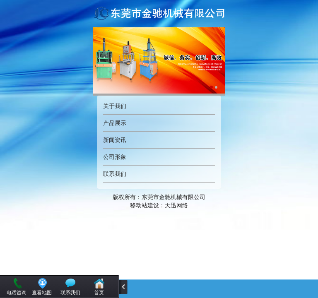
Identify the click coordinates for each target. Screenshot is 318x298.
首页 (99, 293)
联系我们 (114, 174)
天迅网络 (176, 205)
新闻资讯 (114, 140)
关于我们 (114, 106)
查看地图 (42, 293)
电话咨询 (16, 293)
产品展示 (114, 123)
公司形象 (114, 157)
